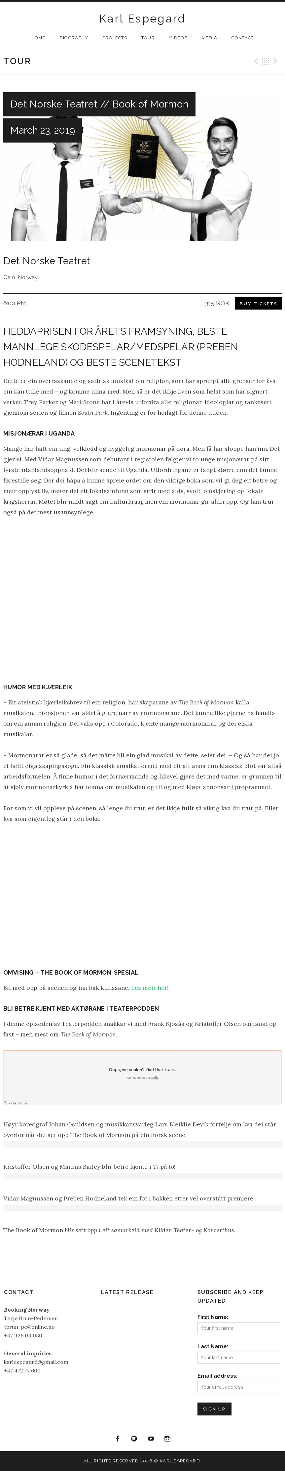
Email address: (217, 1376)
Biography (74, 37)
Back (266, 61)
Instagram (168, 1439)
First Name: (212, 1317)
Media (210, 37)
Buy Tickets (259, 303)
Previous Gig (255, 61)
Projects (114, 37)
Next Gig (276, 61)
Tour (148, 37)
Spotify (134, 1439)
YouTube (151, 1439)
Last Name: (212, 1346)
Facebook (118, 1439)
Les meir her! (149, 987)
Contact (243, 37)
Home (38, 37)
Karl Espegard (142, 18)
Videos (178, 37)
